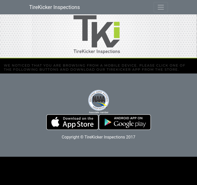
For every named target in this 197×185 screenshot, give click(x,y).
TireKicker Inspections (54, 7)
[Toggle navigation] (161, 7)
